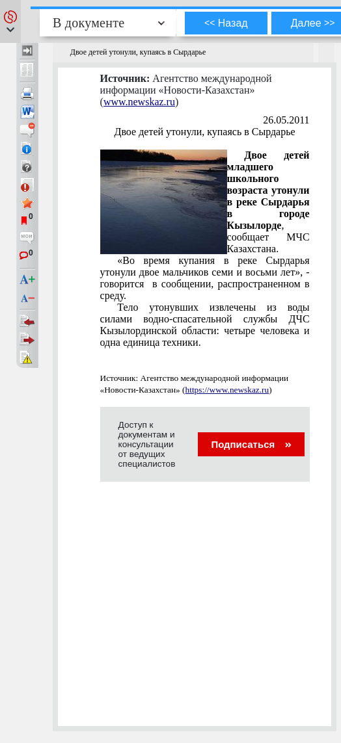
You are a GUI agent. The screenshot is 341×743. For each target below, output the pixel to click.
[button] (10, 21)
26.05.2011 (286, 119)
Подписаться (251, 444)
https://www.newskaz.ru (227, 390)
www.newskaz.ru (139, 101)
